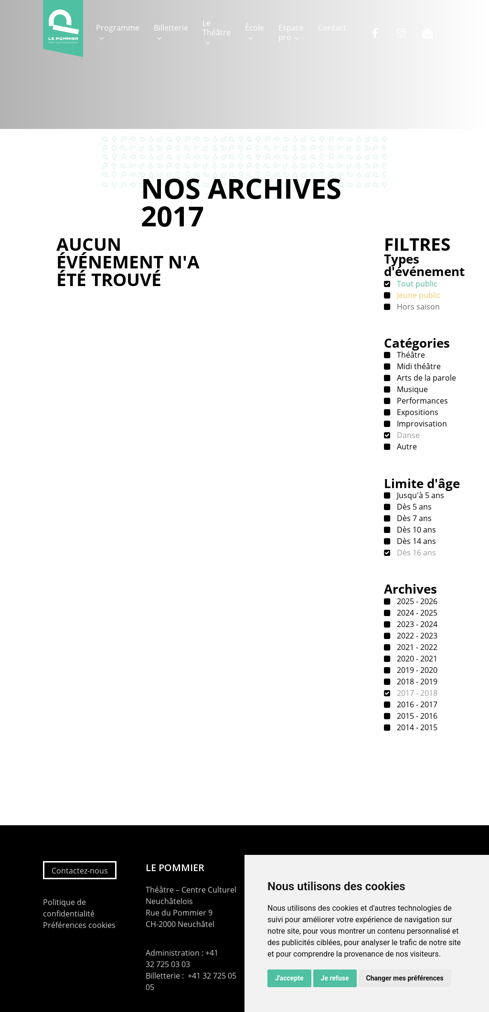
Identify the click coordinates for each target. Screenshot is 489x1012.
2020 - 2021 (416, 658)
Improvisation (421, 423)
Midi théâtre (418, 366)
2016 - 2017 (416, 704)
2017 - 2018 (416, 693)
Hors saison (417, 306)
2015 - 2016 (416, 716)
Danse (407, 435)
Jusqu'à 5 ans (419, 495)
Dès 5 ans (413, 506)
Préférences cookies (79, 925)
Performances (421, 400)
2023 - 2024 (416, 624)
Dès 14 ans (415, 541)
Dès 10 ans (415, 529)
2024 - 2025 (416, 612)
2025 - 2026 (416, 601)
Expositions (416, 412)
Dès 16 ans (415, 552)
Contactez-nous (80, 870)
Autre (406, 446)
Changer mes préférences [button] (405, 978)
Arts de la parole (425, 378)
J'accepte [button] (289, 978)
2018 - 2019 (416, 681)
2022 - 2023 (416, 635)
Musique (411, 389)
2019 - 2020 (416, 670)
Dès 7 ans (413, 518)
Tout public (416, 283)
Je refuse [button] (335, 978)
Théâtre (410, 355)
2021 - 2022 (416, 647)
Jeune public (418, 295)
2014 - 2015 (416, 727)
